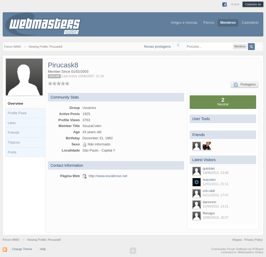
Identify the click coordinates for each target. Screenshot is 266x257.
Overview (15, 103)
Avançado (258, 46)
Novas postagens (157, 46)
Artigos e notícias (184, 23)
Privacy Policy (253, 239)
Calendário (250, 23)
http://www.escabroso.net (108, 176)
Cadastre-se (253, 4)
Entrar (235, 4)
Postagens (245, 85)
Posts (12, 152)
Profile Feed (17, 113)
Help (43, 249)
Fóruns (208, 23)
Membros (228, 23)
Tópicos (14, 142)
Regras (237, 239)
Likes (12, 123)
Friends (13, 132)
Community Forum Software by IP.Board (237, 249)
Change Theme (22, 249)
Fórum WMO (11, 239)
